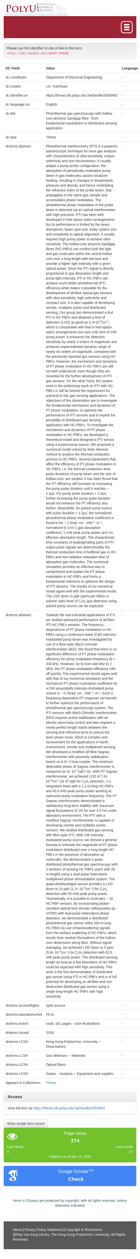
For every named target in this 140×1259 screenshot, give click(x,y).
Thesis (51, 1083)
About (17, 1230)
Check (76, 1179)
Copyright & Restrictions (84, 1230)
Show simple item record (25, 1123)
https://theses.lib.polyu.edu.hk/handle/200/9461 (69, 1108)
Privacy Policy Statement (44, 1230)
